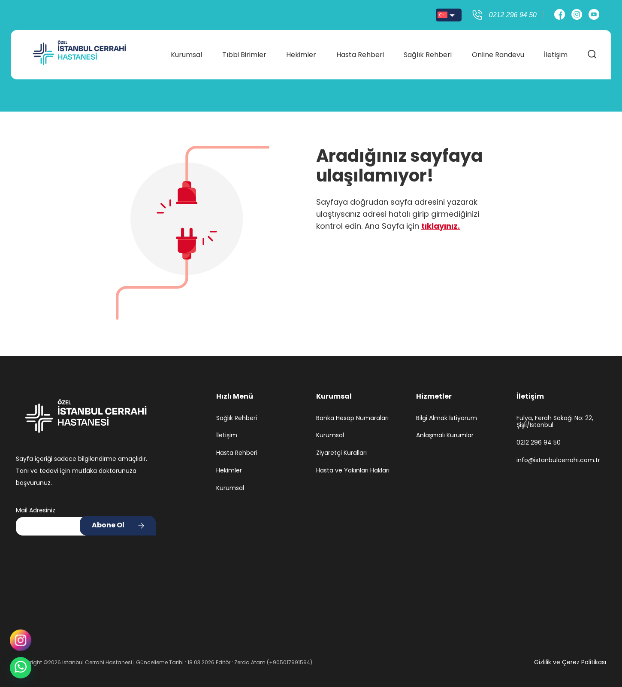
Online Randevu (496, 52)
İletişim (553, 52)
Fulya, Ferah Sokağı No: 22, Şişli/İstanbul (554, 422)
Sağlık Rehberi (426, 52)
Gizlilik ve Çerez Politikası (570, 662)
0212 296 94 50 (538, 442)
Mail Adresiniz (35, 510)
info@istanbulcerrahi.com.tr (558, 460)
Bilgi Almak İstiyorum (446, 418)
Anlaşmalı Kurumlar (445, 435)
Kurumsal (188, 52)
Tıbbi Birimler (245, 52)
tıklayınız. (440, 226)
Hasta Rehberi (359, 52)
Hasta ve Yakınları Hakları (353, 470)
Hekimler (302, 52)
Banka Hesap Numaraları (352, 418)
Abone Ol (108, 525)
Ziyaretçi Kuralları (341, 453)
